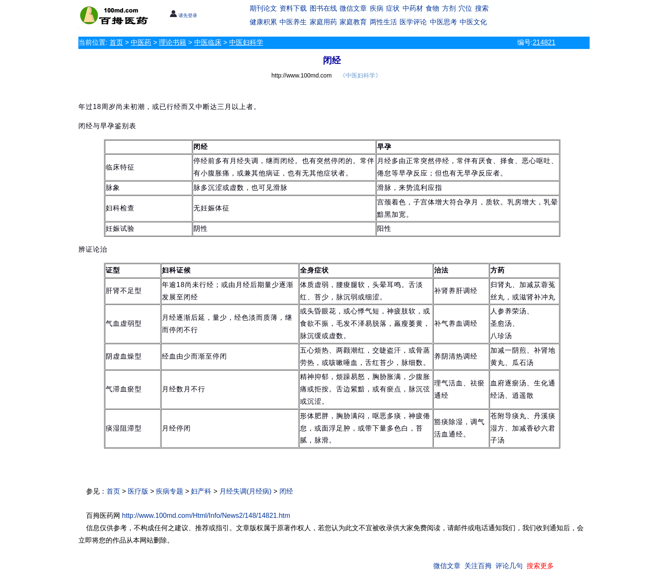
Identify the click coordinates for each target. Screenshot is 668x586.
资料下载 (293, 8)
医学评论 (413, 22)
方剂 (449, 8)
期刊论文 (263, 8)
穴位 (465, 8)
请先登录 (183, 15)
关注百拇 (478, 565)
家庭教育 (353, 22)
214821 (544, 42)
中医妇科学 (246, 42)
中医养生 (293, 22)
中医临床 (208, 42)
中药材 (413, 8)
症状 (393, 8)
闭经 (286, 491)
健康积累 (263, 22)
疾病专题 (169, 491)
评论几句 (509, 565)
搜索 (482, 8)
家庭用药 (323, 22)
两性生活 (383, 22)
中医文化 (473, 22)
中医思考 (443, 22)
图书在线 (323, 8)
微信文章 (353, 8)
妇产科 (201, 491)
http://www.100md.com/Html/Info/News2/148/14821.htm (206, 515)
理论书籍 (172, 42)
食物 (432, 8)
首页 (116, 42)
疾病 (376, 8)
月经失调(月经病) (245, 491)
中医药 (141, 42)
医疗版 (138, 491)
